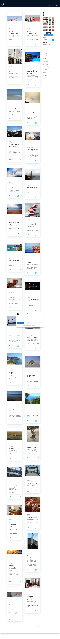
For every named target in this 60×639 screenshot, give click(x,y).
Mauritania (45, 63)
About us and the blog (53, 5)
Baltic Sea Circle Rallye (34, 3)
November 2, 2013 (12, 563)
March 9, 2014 (11, 332)
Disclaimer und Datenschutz (27, 325)
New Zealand (24, 3)
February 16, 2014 (30, 410)
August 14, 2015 (29, 29)
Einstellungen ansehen (37, 322)
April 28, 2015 (29, 109)
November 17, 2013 (12, 520)
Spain (44, 74)
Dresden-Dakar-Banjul (47, 49)
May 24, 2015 (29, 67)
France (44, 55)
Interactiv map (55, 3)
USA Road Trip (43, 3)
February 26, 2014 (12, 370)
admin (11, 104)
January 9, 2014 (11, 483)
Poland (44, 71)
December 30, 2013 (30, 515)
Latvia (44, 60)
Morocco (44, 66)
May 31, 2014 (29, 220)
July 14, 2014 (29, 185)
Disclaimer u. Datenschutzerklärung (40, 635)
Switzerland (45, 77)
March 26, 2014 (11, 293)
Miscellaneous (45, 64)
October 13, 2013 (12, 605)
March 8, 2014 (29, 335)
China (44, 46)
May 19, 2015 (11, 106)
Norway (44, 69)
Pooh (11, 519)
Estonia (44, 52)
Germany (44, 58)
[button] (42, 313)
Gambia (44, 56)
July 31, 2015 (11, 67)
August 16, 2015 (12, 29)
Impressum (33, 325)
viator (11, 28)
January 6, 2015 (11, 142)
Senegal (44, 72)
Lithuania (45, 61)
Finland (44, 53)
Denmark (44, 47)
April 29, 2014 (29, 259)
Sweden (44, 75)
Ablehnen (28, 322)
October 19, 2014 (12, 183)
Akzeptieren (21, 322)
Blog (49, 3)
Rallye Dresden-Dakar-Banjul (14, 3)
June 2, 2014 (11, 220)
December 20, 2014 (30, 147)
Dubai (44, 50)
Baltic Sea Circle (46, 44)
